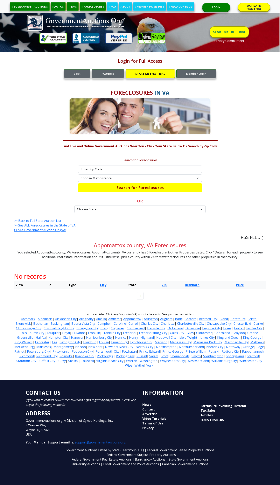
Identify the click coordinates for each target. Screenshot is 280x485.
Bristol (252, 319)
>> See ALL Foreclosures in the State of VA (44, 225)
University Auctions (86, 464)
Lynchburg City (141, 342)
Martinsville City (236, 342)
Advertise (150, 414)
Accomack (28, 319)
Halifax (41, 337)
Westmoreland (198, 361)
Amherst (114, 319)
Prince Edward (149, 351)
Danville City (156, 328)
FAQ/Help (108, 73)
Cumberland (136, 328)
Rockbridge (105, 356)
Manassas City (180, 342)
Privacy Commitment (229, 41)
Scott (164, 356)
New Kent (95, 347)
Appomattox (132, 319)
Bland (224, 319)
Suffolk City (47, 361)
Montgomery (63, 347)
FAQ (112, 6)
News (146, 405)
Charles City (149, 323)
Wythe (139, 365)
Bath (178, 319)
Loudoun (89, 342)
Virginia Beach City (109, 361)
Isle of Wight (188, 337)
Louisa (104, 342)
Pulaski (214, 351)
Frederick (129, 333)
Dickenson (175, 328)
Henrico (121, 337)
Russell (141, 356)
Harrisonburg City (99, 337)
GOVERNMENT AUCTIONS (30, 6)
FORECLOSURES (92, 6)
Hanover (77, 337)
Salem (153, 356)
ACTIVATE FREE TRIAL (254, 7)
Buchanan (40, 323)
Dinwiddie (193, 328)
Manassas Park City (207, 342)
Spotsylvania (235, 356)
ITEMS (72, 6)
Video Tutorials (154, 418)
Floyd (66, 333)
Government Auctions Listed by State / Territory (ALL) (105, 450)
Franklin (94, 333)
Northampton (166, 347)
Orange (248, 347)
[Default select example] (140, 178)
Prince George (172, 351)
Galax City (177, 333)
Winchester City (250, 361)
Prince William (196, 351)
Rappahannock (253, 351)
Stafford (253, 356)
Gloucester (204, 333)
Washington (149, 361)
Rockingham (125, 356)
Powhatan (129, 351)
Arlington (151, 319)
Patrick (19, 351)
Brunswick (23, 323)
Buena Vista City (83, 323)
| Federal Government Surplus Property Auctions (140, 455)
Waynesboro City (172, 361)
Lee (54, 342)
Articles (207, 415)
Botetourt (237, 319)
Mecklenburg (24, 347)
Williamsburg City (224, 361)
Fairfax (239, 328)
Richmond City (46, 356)
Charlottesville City (190, 323)
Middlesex (43, 347)
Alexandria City (66, 319)
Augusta (166, 319)
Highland (147, 337)
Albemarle (45, 319)
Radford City (231, 351)
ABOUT (125, 6)
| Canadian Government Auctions (184, 464)
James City (207, 337)
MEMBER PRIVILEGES (149, 6)
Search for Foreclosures (140, 187)
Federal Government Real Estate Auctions (102, 459)
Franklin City (111, 333)
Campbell (104, 323)
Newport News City (119, 347)
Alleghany (86, 319)
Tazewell (87, 361)
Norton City (214, 347)
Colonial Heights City (59, 328)
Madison (161, 342)
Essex (227, 328)
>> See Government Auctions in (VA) (40, 230)
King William (23, 342)
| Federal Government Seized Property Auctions (179, 450)
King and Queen (229, 337)
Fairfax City (254, 328)
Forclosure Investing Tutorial (223, 406)
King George (252, 337)
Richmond (26, 356)
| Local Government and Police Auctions (130, 464)
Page (260, 347)
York (149, 365)
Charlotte (168, 323)
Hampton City (58, 337)
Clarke (258, 323)
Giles (190, 333)
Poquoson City (82, 351)
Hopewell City (166, 337)
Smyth (196, 356)
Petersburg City (38, 351)
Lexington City (70, 342)
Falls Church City (32, 333)
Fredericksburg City (153, 333)
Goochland (222, 333)
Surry (62, 361)
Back (77, 73)
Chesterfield (242, 323)
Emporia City (211, 328)
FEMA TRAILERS (212, 420)
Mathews (257, 342)
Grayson (239, 333)
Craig (104, 328)
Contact (148, 409)
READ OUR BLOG (180, 6)
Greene (252, 333)
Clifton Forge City (28, 328)
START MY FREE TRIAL (229, 32)
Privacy (148, 428)
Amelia (101, 319)
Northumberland (191, 347)
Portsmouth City (107, 351)
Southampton (213, 356)
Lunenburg (119, 342)
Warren (131, 361)
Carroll (133, 323)
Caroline (120, 323)
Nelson (80, 347)
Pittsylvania (60, 351)
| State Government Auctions (187, 459)
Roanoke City (84, 356)
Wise (128, 365)
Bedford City (208, 319)
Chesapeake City (219, 323)
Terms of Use (152, 423)
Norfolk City (144, 347)
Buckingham (60, 323)
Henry (133, 337)
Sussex (73, 361)
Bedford (190, 319)
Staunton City (26, 361)
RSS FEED (252, 237)
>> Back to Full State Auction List (37, 221)
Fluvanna (79, 333)
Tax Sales (208, 410)
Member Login (196, 73)
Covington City (87, 328)
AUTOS (58, 6)
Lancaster (42, 342)
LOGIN (216, 7)
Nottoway (233, 347)
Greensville (25, 337)
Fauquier (53, 333)
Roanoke (66, 356)
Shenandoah (180, 356)
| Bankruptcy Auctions (149, 459)
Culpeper (117, 328)
